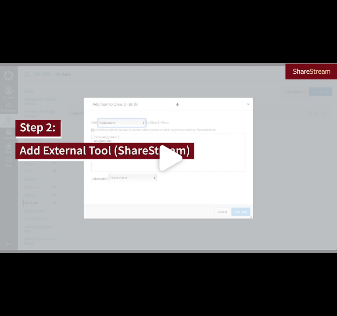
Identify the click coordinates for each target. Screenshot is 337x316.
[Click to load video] (168, 158)
